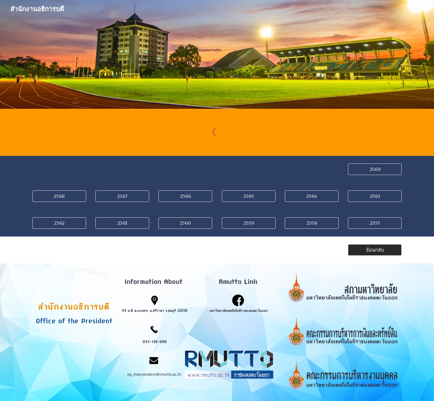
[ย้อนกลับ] (374, 250)
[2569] (374, 169)
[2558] (311, 222)
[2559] (248, 222)
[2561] (122, 222)
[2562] (59, 222)
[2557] (374, 222)
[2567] (122, 196)
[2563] (374, 196)
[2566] (185, 196)
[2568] (59, 196)
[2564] (311, 196)
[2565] (248, 196)
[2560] (185, 222)
